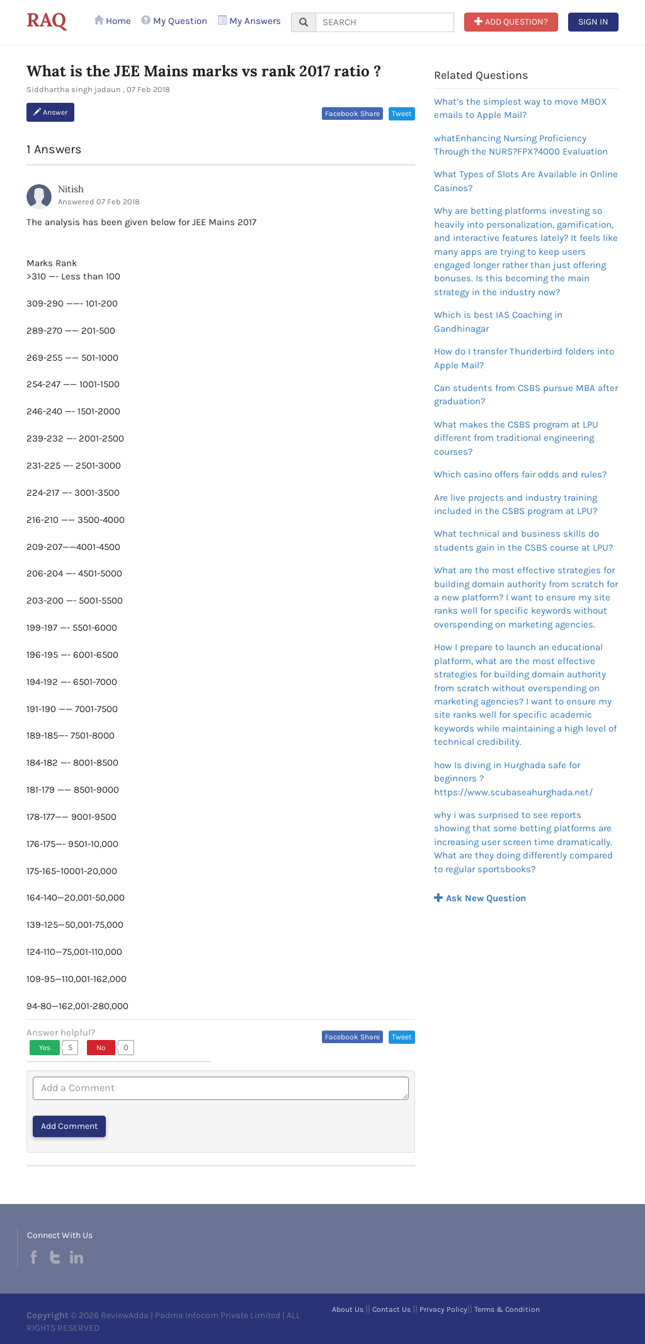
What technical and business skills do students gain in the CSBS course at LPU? (523, 540)
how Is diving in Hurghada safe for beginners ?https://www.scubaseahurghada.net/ (513, 778)
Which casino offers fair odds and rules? (520, 474)
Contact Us (391, 1309)
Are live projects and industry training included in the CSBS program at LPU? (515, 504)
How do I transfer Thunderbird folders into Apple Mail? (524, 358)
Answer (50, 112)
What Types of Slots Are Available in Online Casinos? (526, 180)
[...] (385, 22)
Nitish (71, 189)
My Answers (249, 20)
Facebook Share (352, 113)
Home (112, 20)
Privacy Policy (443, 1309)
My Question (174, 20)
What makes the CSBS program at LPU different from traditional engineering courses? (516, 438)
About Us (347, 1309)
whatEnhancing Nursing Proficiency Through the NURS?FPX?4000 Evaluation (521, 144)
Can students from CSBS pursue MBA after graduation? (526, 394)
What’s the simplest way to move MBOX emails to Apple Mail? (520, 108)
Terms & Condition (507, 1309)
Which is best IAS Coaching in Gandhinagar (498, 321)
